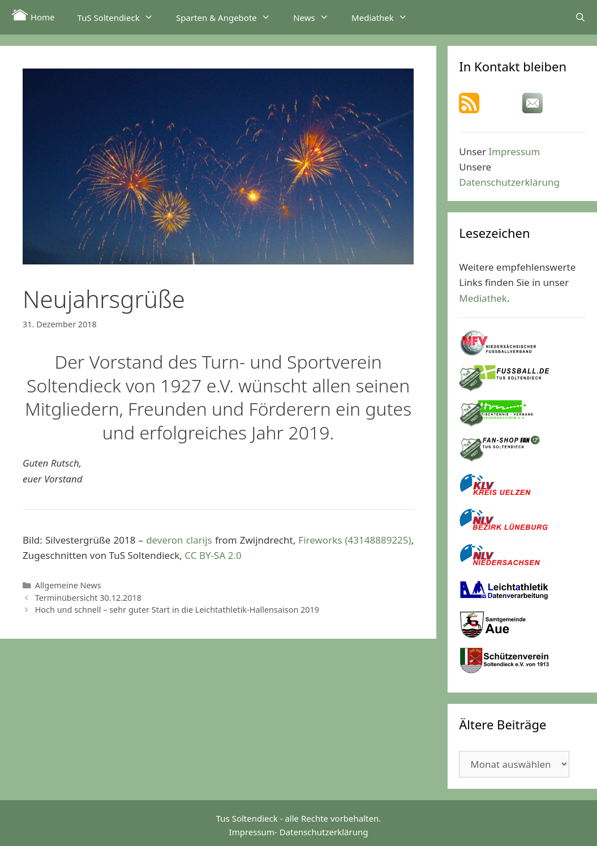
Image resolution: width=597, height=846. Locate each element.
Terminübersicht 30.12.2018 (88, 597)
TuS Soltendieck (121, 17)
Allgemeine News (68, 585)
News (316, 17)
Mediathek (385, 17)
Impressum (514, 151)
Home (33, 16)
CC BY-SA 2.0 (212, 555)
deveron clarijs (179, 539)
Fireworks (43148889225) (354, 539)
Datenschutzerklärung (509, 182)
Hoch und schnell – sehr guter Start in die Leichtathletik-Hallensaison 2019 (177, 609)
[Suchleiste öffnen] (580, 17)
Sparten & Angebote (229, 17)
